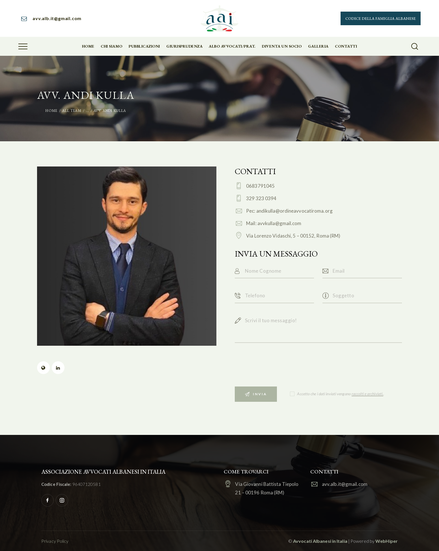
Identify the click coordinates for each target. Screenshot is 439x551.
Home (51, 110)
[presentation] (278, 370)
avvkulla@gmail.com (279, 223)
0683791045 (260, 186)
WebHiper (386, 541)
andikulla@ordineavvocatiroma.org (294, 211)
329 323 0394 (261, 198)
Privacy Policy (54, 541)
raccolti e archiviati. (367, 394)
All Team (71, 110)
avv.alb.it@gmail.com (344, 484)
